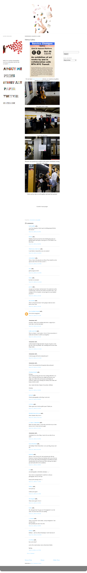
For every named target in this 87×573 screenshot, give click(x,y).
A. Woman (31, 518)
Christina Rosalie (33, 372)
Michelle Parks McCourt (34, 413)
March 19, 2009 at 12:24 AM (35, 282)
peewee (30, 287)
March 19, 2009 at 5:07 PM (35, 408)
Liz (29, 469)
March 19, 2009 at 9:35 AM (35, 336)
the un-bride (32, 300)
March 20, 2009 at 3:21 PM (35, 428)
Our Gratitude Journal (34, 311)
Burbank (31, 395)
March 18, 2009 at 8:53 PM (35, 231)
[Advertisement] (72, 72)
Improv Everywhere (37, 79)
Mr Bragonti (32, 498)
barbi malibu (32, 226)
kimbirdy (31, 454)
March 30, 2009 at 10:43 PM (35, 534)
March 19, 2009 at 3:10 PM (35, 367)
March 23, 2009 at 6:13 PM (35, 493)
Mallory (31, 486)
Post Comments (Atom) (36, 563)
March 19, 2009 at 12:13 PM (35, 358)
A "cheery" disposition (34, 422)
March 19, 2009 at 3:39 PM (35, 390)
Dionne (30, 236)
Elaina (30, 277)
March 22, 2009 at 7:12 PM (35, 481)
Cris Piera (31, 539)
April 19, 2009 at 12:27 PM (35, 550)
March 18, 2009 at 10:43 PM (35, 263)
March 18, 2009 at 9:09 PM (35, 244)
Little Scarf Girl (32, 331)
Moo (9, 63)
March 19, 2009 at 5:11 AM (35, 315)
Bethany (31, 530)
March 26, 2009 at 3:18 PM (35, 525)
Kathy (30, 507)
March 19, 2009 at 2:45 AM (35, 306)
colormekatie (32, 258)
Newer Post (28, 560)
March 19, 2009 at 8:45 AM (35, 326)
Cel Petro (31, 404)
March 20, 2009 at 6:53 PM (35, 438)
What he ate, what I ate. (34, 249)
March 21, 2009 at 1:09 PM (35, 464)
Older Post (56, 560)
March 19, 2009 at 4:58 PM (35, 399)
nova (30, 268)
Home (42, 560)
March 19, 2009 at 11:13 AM (35, 349)
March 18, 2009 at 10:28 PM (35, 253)
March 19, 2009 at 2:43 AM (35, 295)
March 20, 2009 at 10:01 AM (35, 417)
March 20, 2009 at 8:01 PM (35, 449)
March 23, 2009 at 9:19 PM (35, 503)
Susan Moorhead (33, 443)
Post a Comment (30, 553)
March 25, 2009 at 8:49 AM (35, 513)
